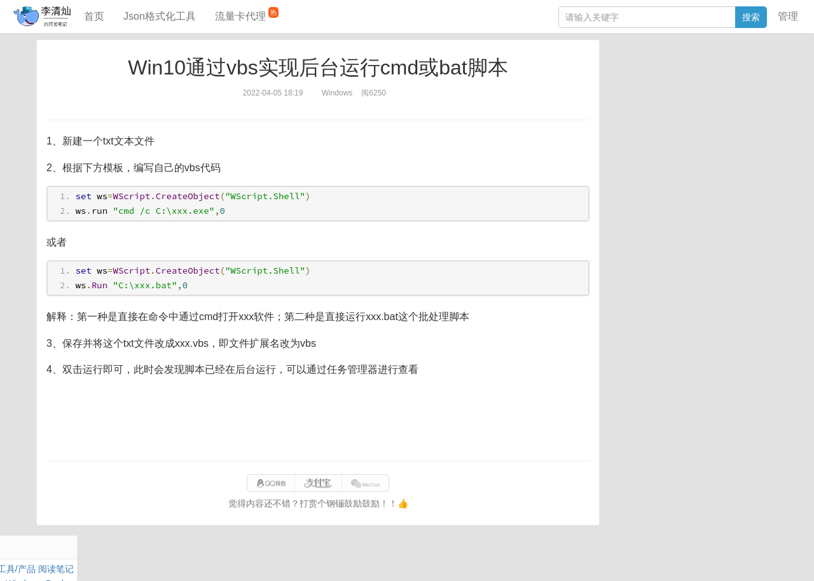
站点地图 (615, 558)
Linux (636, 117)
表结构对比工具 (639, 240)
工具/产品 (753, 73)
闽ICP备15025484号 (356, 558)
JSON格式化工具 (642, 183)
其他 (692, 102)
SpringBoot (707, 73)
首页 (94, 16)
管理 (788, 16)
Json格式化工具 (159, 16)
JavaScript (668, 88)
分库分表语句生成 (643, 221)
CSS (763, 117)
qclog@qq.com (450, 558)
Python (710, 117)
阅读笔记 (626, 88)
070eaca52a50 (564, 558)
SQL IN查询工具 (640, 202)
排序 (738, 117)
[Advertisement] (318, 419)
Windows (626, 102)
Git (613, 117)
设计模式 (671, 117)
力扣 (640, 73)
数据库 (667, 73)
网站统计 (656, 558)
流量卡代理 (247, 14)
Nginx (760, 102)
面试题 (706, 88)
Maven (737, 88)
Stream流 (725, 102)
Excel (619, 132)
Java (617, 73)
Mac (763, 88)
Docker (663, 102)
